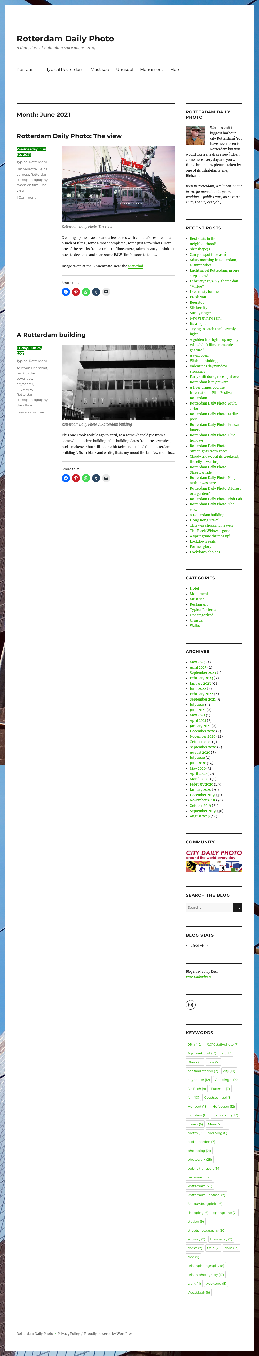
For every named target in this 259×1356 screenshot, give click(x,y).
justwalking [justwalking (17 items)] (225, 1115)
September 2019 (203, 811)
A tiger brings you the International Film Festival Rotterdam (211, 392)
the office (24, 405)
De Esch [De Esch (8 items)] (197, 1089)
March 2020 (199, 779)
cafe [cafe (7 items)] (213, 1062)
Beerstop (197, 302)
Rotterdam (40, 174)
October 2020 (200, 742)
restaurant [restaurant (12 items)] (199, 1177)
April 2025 (198, 667)
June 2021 (198, 710)
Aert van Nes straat (32, 368)
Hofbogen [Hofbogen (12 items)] (223, 1106)
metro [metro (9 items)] (195, 1133)
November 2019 (202, 800)
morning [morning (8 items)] (217, 1133)
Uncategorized (201, 615)
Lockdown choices (205, 552)
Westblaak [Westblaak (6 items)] (199, 1292)
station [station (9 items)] (196, 1221)
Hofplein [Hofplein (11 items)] (197, 1115)
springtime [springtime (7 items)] (225, 1213)
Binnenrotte (27, 169)
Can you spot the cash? (208, 254)
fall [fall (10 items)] (193, 1097)
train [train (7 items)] (213, 1248)
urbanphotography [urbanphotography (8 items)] (206, 1266)
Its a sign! (198, 324)
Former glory (200, 547)
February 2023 (201, 678)
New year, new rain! (206, 318)
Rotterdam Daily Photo (65, 39)
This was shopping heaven (211, 525)
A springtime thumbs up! (210, 536)
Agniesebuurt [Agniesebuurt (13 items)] (202, 1053)
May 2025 (198, 662)
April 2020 (198, 774)
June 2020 (198, 763)
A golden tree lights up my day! (215, 339)
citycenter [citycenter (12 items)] (199, 1080)
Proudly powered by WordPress (109, 1334)
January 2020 (200, 790)
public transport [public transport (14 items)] (204, 1168)
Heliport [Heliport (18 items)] (197, 1106)
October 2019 (200, 805)
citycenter (25, 384)
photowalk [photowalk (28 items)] (200, 1159)
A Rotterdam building (51, 334)
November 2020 (202, 736)
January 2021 (200, 726)
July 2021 (197, 705)
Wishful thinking (204, 361)
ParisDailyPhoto (198, 977)
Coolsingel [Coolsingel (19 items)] (227, 1080)
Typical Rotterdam (64, 69)
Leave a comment (32, 412)
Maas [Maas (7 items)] (214, 1124)
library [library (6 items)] (195, 1124)
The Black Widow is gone (210, 531)
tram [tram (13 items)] (231, 1248)
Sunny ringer (200, 313)
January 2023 (200, 683)
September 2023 (203, 673)
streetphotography (32, 180)
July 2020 (197, 758)
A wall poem (199, 355)
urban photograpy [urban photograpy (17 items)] (206, 1275)
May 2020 (198, 768)
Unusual (124, 69)
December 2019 (202, 795)
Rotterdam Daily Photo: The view (69, 136)
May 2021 (197, 715)
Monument (151, 69)
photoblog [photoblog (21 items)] (199, 1151)
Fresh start (199, 297)
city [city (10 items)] (229, 1071)
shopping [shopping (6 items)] (198, 1213)
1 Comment (26, 197)
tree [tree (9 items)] (193, 1257)
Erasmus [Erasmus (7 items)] (220, 1089)
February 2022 (201, 694)
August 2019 (200, 816)
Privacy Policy (69, 1334)
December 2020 (202, 731)
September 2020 (203, 747)
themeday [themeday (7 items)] (221, 1239)
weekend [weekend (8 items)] (216, 1283)
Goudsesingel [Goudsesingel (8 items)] (218, 1097)
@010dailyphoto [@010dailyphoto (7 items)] (223, 1044)
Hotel (176, 69)
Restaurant (28, 69)
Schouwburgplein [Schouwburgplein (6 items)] (205, 1204)
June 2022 (198, 689)
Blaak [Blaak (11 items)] (195, 1062)
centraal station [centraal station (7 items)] (203, 1071)
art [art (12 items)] (226, 1053)
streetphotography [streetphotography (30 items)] (206, 1230)
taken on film (28, 185)
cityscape (24, 389)
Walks (195, 626)
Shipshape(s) (201, 249)
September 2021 (203, 699)
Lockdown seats (203, 541)
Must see (100, 69)
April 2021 (198, 720)
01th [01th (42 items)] (195, 1044)
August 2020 (200, 752)
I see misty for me (204, 292)
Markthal (135, 266)
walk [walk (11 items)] (194, 1283)
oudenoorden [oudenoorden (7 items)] (201, 1142)
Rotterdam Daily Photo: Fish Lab (216, 499)
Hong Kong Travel (204, 520)
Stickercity (198, 308)
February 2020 (201, 784)
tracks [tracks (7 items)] (195, 1248)
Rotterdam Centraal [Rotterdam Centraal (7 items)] (206, 1195)
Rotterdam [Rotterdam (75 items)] (200, 1186)
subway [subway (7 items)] (196, 1239)
